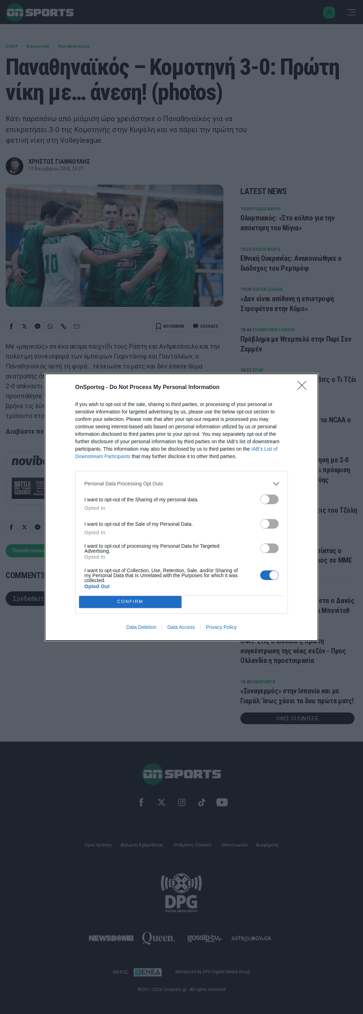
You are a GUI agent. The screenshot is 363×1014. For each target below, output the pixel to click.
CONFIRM (130, 601)
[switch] (269, 499)
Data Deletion (141, 627)
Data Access (181, 627)
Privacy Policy (221, 627)
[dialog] (181, 507)
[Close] (304, 387)
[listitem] (181, 484)
